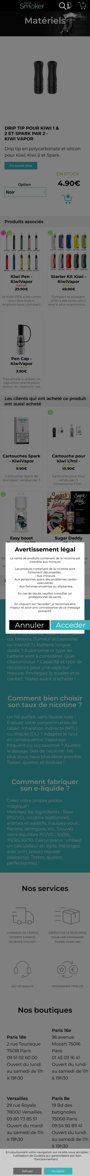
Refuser (27, 1171)
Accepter (58, 1171)
